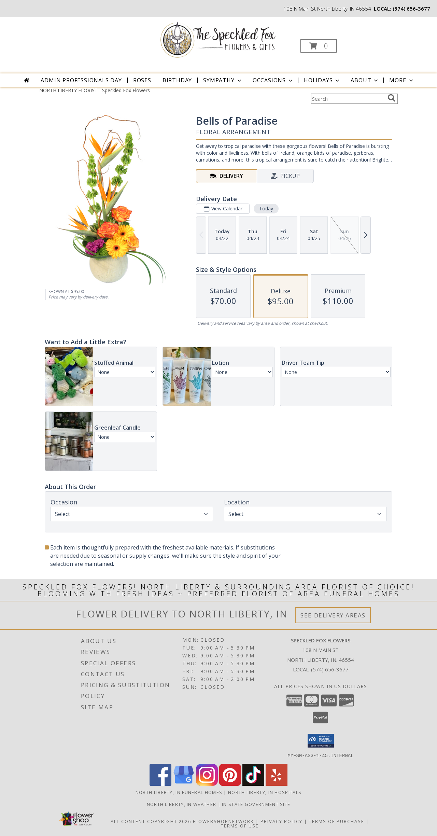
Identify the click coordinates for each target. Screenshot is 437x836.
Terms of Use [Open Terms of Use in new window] (240, 825)
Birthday (177, 80)
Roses (142, 80)
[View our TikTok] (253, 783)
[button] (318, 46)
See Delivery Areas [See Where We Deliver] (333, 615)
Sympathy (222, 80)
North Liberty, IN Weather (181, 804)
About (365, 80)
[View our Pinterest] (230, 783)
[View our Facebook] (160, 783)
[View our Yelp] (276, 783)
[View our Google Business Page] (184, 783)
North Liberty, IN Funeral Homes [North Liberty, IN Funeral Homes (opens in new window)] (179, 792)
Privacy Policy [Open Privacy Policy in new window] (281, 821)
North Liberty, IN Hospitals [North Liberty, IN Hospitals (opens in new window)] (264, 792)
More (401, 80)
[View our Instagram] (207, 783)
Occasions (273, 80)
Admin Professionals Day (81, 80)
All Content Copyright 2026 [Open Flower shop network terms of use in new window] (151, 821)
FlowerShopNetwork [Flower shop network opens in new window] (223, 821)
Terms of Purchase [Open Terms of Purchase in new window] (336, 821)
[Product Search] (347, 98)
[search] (391, 98)
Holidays (322, 80)
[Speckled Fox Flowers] (218, 39)
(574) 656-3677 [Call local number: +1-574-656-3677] (411, 8)
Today (266, 208)
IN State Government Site (256, 804)
